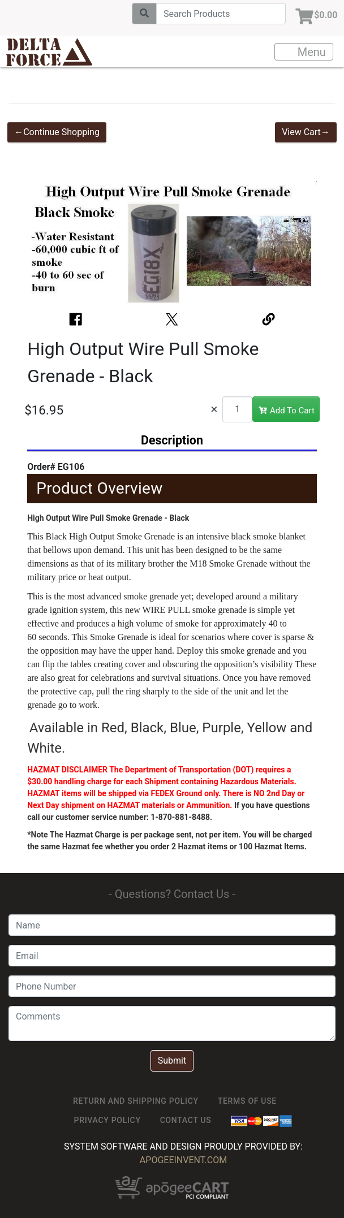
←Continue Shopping (57, 132)
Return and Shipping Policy (136, 1100)
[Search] (216, 13)
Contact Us (186, 1120)
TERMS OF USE (247, 1100)
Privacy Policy (107, 1120)
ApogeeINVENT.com (183, 1160)
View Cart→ (306, 132)
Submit (172, 1060)
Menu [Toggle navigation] (304, 52)
